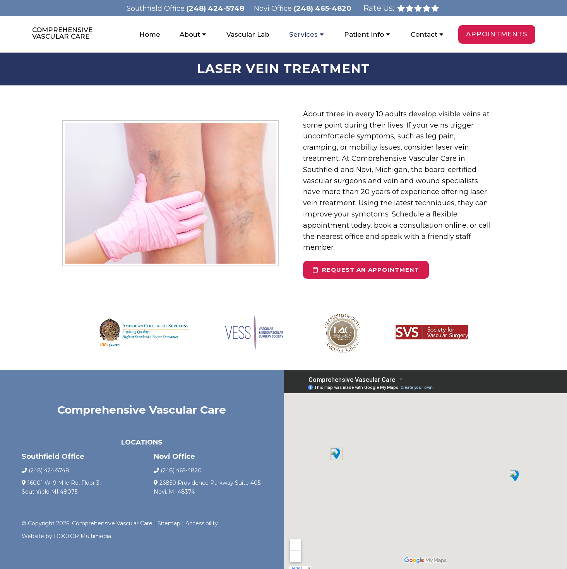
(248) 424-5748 (215, 8)
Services (303, 34)
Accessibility (201, 523)
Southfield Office (157, 8)
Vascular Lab (247, 34)
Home (149, 34)
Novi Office (274, 8)
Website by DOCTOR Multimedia (66, 536)
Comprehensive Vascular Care (62, 33)
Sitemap (169, 523)
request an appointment (366, 269)
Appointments (497, 34)
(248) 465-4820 (322, 8)
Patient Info (364, 34)
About (190, 34)
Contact (424, 34)
